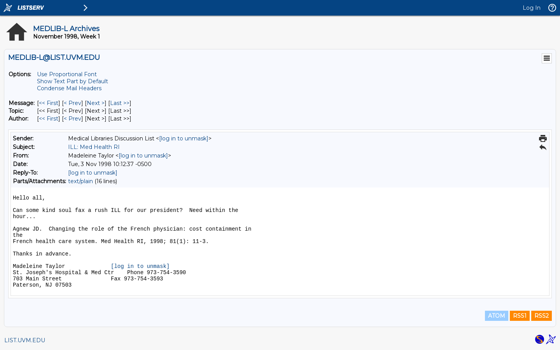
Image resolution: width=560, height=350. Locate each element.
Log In (532, 7)
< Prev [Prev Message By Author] (72, 118)
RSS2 (541, 315)
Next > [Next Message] (96, 103)
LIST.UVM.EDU (24, 340)
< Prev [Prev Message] (72, 103)
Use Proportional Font (67, 74)
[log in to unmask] (183, 138)
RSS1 (520, 315)
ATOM (496, 315)
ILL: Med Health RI (94, 147)
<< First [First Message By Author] (48, 118)
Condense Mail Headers (69, 88)
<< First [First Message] (48, 103)
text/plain (80, 181)
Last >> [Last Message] (120, 103)
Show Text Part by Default (72, 81)
